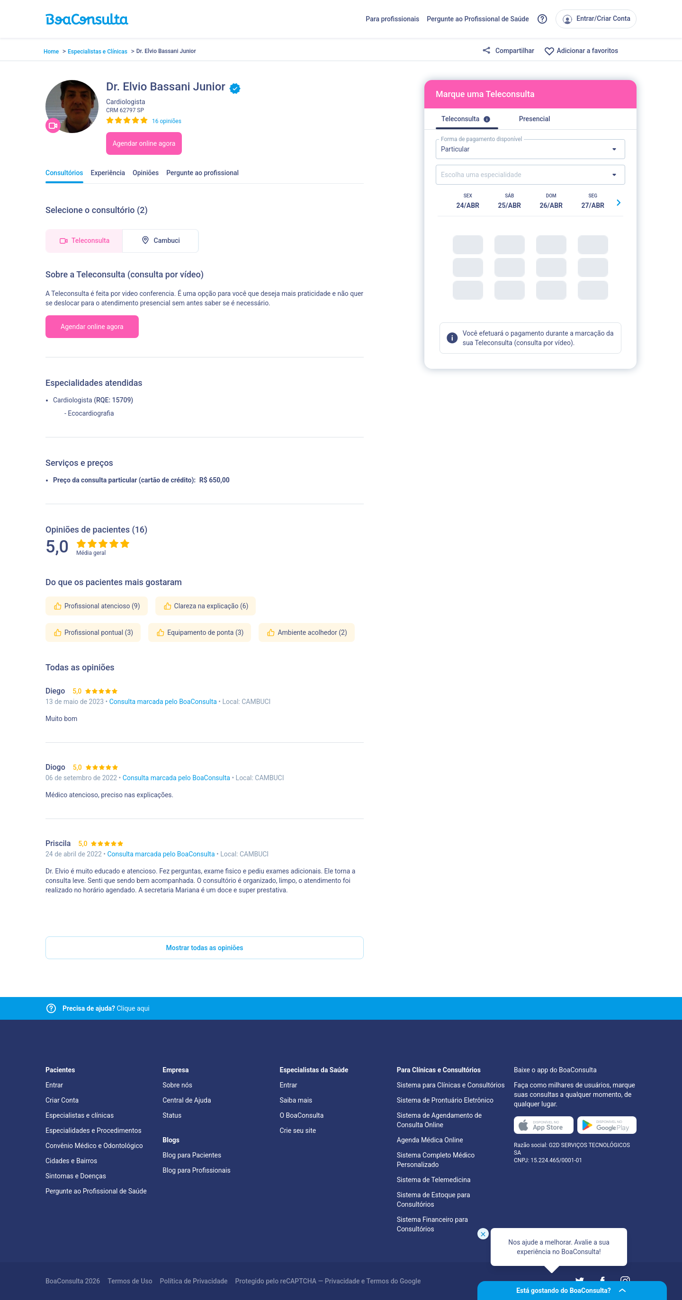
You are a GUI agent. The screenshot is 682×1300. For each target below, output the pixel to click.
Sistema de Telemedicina (434, 1180)
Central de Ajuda (186, 1100)
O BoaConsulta (302, 1115)
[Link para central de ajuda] (51, 1008)
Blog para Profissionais (196, 1170)
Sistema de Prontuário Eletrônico (445, 1100)
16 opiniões (166, 121)
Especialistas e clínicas (79, 1115)
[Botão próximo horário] (618, 202)
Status (171, 1115)
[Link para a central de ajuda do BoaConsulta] (542, 19)
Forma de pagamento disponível (481, 139)
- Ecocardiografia (89, 413)
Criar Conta (62, 1100)
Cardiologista (72, 400)
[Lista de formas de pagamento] (530, 149)
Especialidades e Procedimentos (93, 1130)
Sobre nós (177, 1085)
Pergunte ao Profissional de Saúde (478, 19)
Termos (378, 1281)
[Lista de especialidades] (530, 174)
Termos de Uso (130, 1281)
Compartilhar (508, 51)
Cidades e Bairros (71, 1161)
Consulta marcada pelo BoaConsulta (164, 701)
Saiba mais (296, 1100)
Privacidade (342, 1281)
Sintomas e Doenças (75, 1176)
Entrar (54, 1085)
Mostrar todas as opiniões (204, 948)
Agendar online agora (144, 143)
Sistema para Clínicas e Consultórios (451, 1085)
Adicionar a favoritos (581, 51)
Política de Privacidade (194, 1281)
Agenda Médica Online (430, 1140)
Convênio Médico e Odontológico (94, 1145)
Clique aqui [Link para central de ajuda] (106, 1008)
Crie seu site (298, 1130)
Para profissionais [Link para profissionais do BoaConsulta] (392, 19)
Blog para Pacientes (191, 1155)
